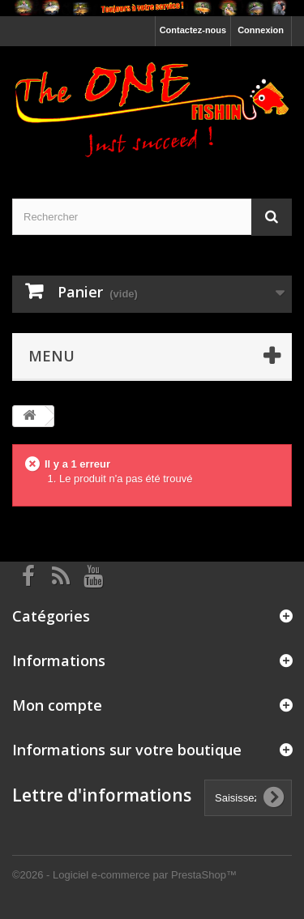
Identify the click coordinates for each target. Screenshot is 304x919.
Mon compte (57, 705)
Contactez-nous (193, 30)
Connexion (261, 30)
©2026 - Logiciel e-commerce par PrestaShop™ (124, 875)
